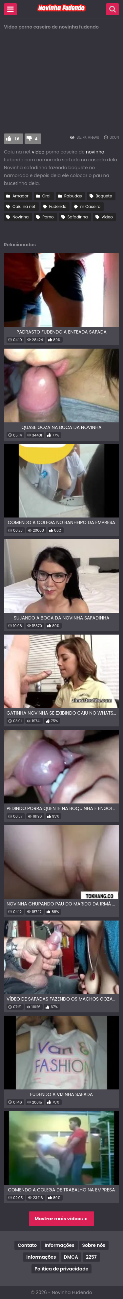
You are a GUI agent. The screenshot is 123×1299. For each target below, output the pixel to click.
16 (16, 138)
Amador (20, 196)
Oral (46, 196)
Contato (27, 1245)
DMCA (71, 1257)
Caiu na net (23, 206)
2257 (91, 1257)
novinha (95, 152)
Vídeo (107, 217)
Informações (59, 1245)
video (37, 152)
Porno (47, 217)
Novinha (20, 217)
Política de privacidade (62, 1269)
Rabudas (73, 196)
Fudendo (58, 206)
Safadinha (78, 217)
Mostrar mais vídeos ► (62, 1218)
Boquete (104, 196)
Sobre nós (93, 1245)
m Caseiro (90, 206)
